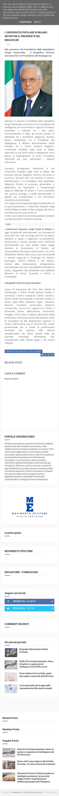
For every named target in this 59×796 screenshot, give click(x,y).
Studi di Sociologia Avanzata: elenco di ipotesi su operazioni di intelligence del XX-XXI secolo (36, 664)
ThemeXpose (17, 792)
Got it (37, 22)
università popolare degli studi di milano (23, 351)
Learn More (25, 22)
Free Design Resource (33, 792)
